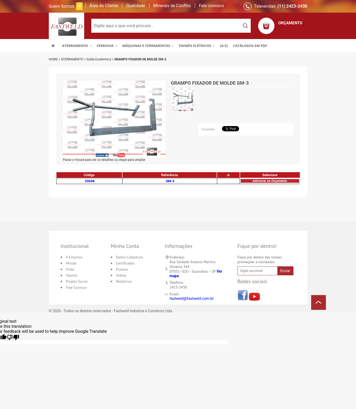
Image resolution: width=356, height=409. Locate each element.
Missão (71, 263)
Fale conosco (211, 5)
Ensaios (122, 269)
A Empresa (74, 257)
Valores (72, 275)
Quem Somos (61, 6)
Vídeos (121, 275)
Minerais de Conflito (172, 5)
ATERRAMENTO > (74, 59)
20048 (89, 181)
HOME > (55, 59)
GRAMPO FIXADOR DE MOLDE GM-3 (140, 59)
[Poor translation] (13, 337)
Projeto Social (77, 281)
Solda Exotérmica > (101, 59)
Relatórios (124, 281)
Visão (70, 269)
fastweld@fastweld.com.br (192, 298)
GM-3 (170, 181)
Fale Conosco (76, 287)
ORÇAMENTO (290, 23)
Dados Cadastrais (129, 257)
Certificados (125, 263)
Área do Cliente (103, 5)
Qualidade (135, 5)
